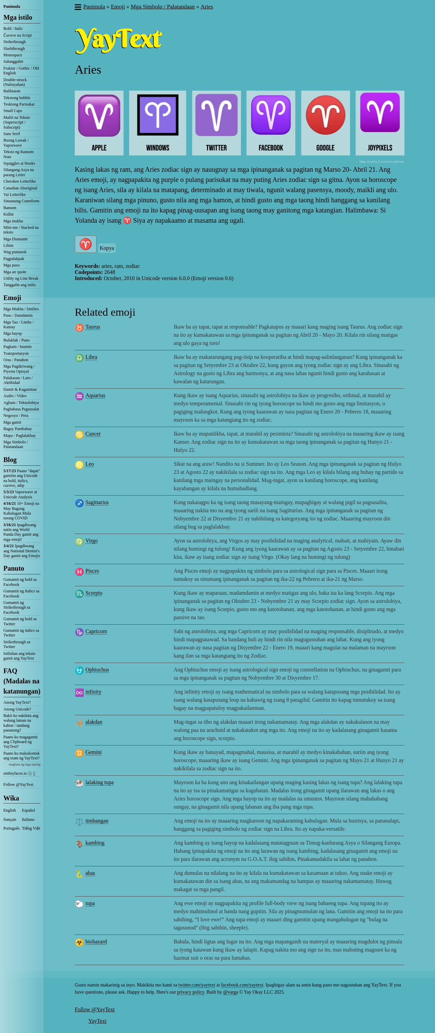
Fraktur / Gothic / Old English (21, 70)
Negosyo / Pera (15, 415)
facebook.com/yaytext (242, 985)
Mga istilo (17, 17)
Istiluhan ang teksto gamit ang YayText (19, 656)
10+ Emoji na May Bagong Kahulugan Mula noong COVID (21, 510)
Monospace (12, 55)
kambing (94, 843)
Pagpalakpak (13, 258)
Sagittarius (96, 502)
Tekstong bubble (16, 97)
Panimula (11, 6)
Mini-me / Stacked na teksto (21, 230)
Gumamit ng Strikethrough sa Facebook (16, 607)
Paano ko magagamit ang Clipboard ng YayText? (20, 742)
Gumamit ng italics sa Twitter (21, 633)
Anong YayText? (17, 702)
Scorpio (93, 593)
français (9, 819)
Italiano (28, 819)
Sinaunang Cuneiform (21, 201)
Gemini (93, 752)
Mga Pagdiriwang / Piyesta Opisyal (19, 368)
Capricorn (96, 631)
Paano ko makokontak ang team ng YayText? (21, 755)
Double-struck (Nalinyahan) (15, 82)
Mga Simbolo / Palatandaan (15, 444)
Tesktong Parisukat (18, 104)
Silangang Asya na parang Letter (18, 172)
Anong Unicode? (17, 709)
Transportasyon (16, 353)
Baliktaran (11, 91)
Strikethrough (14, 41)
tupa (90, 903)
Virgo (91, 540)
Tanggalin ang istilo (19, 284)
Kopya (107, 248)
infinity (93, 692)
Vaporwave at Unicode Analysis (20, 494)
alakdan (93, 722)
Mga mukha (13, 221)
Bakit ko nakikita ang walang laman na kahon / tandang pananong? (20, 723)
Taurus (92, 327)
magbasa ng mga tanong (24, 764)
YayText (97, 1021)
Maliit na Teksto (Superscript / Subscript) (16, 122)
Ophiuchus (97, 669)
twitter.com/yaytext (196, 985)
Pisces (92, 571)
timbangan (96, 821)
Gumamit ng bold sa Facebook (20, 582)
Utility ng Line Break (20, 278)
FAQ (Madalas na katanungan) (21, 681)
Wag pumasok (15, 252)
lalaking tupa (99, 782)
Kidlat (8, 214)
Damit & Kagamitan (20, 389)
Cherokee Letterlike (19, 181)
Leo (89, 464)
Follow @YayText (18, 784)
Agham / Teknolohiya (21, 402)
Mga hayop (12, 333)
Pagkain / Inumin (17, 346)
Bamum (9, 207)
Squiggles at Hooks (19, 163)
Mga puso (11, 265)
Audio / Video (15, 395)
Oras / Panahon (15, 359)
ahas (90, 873)
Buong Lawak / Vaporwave (16, 142)
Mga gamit (12, 422)
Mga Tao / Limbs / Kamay (18, 324)
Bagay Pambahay (17, 428)
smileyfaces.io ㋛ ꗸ (19, 773)
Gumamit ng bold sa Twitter (20, 621)
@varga (230, 992)
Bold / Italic (13, 28)
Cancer (93, 434)
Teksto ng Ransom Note (18, 154)
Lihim (8, 245)
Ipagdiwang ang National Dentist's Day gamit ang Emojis (21, 550)
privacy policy (190, 992)
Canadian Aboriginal (20, 188)
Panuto (13, 568)
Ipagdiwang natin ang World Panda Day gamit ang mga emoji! (20, 532)
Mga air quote (14, 272)
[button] (78, 7)
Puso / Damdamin (18, 315)
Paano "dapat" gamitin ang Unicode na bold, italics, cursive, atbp (21, 478)
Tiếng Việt (31, 828)
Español (28, 810)
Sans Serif (11, 133)
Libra (91, 357)
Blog (10, 459)
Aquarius (95, 395)
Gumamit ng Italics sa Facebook (21, 593)
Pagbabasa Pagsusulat (21, 409)
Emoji (12, 297)
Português (11, 828)
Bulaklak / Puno (16, 340)
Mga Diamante (15, 239)
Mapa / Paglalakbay (19, 435)
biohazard (96, 941)
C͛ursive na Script (17, 35)
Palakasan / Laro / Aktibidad (18, 380)
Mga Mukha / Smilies (21, 309)
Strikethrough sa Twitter (16, 644)
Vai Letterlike (14, 194)
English (9, 810)
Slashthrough (14, 48)
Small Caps (12, 110)
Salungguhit (13, 61)
